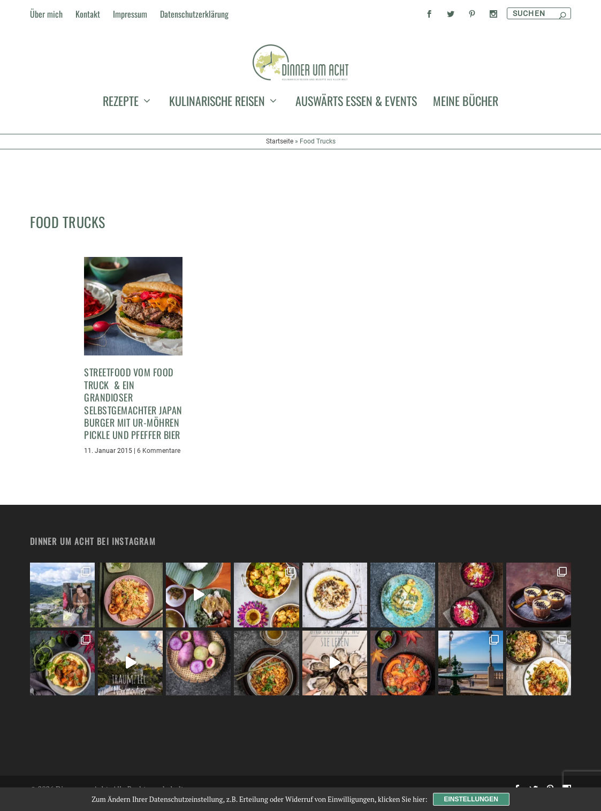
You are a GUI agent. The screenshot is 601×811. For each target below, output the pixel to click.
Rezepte (121, 157)
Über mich (46, 13)
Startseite (279, 196)
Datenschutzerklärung (194, 13)
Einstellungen (471, 799)
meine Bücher (465, 157)
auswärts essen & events (356, 157)
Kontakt (87, 13)
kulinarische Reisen (217, 157)
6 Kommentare (158, 460)
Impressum (130, 13)
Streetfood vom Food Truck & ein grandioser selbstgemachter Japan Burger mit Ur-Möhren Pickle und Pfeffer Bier (133, 413)
